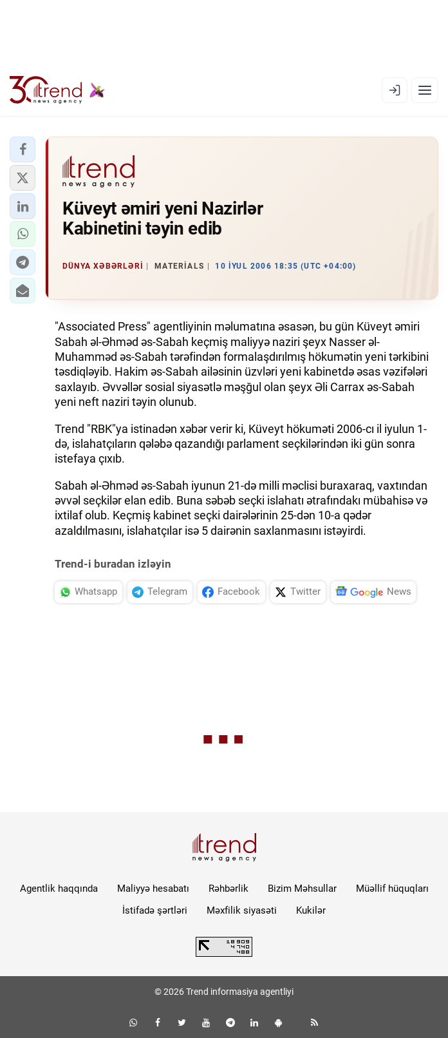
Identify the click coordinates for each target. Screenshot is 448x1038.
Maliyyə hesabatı (153, 888)
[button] (22, 149)
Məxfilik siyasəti (242, 910)
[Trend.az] (57, 90)
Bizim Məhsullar (302, 888)
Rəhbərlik (228, 888)
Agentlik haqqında (59, 888)
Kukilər (311, 910)
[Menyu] (424, 90)
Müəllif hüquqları (392, 888)
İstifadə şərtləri (154, 910)
